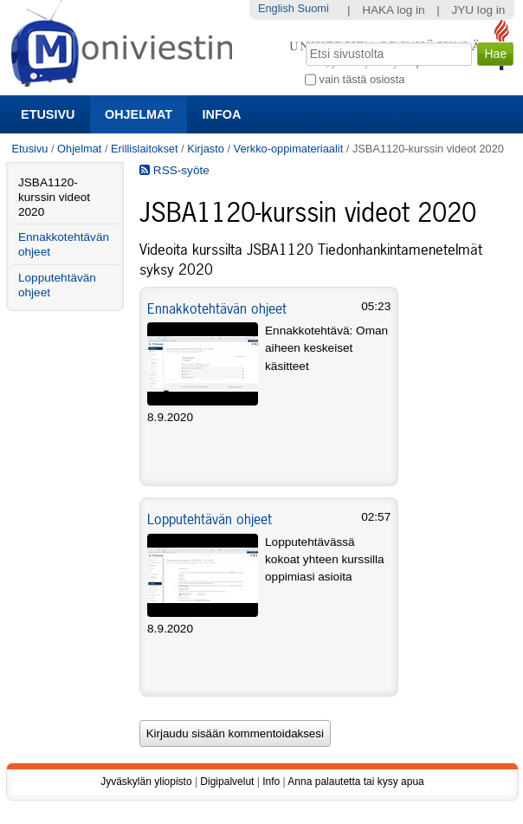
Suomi (312, 8)
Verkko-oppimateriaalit (289, 148)
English (276, 8)
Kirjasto (205, 148)
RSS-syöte (174, 170)
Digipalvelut (227, 781)
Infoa (222, 114)
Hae (304, 41)
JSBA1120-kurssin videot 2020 (54, 197)
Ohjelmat (138, 114)
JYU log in (478, 9)
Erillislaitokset (144, 148)
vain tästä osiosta (362, 79)
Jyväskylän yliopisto (145, 781)
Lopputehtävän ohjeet (209, 519)
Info (271, 781)
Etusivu (47, 114)
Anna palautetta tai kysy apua (355, 781)
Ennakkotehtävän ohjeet (217, 308)
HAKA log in (393, 9)
